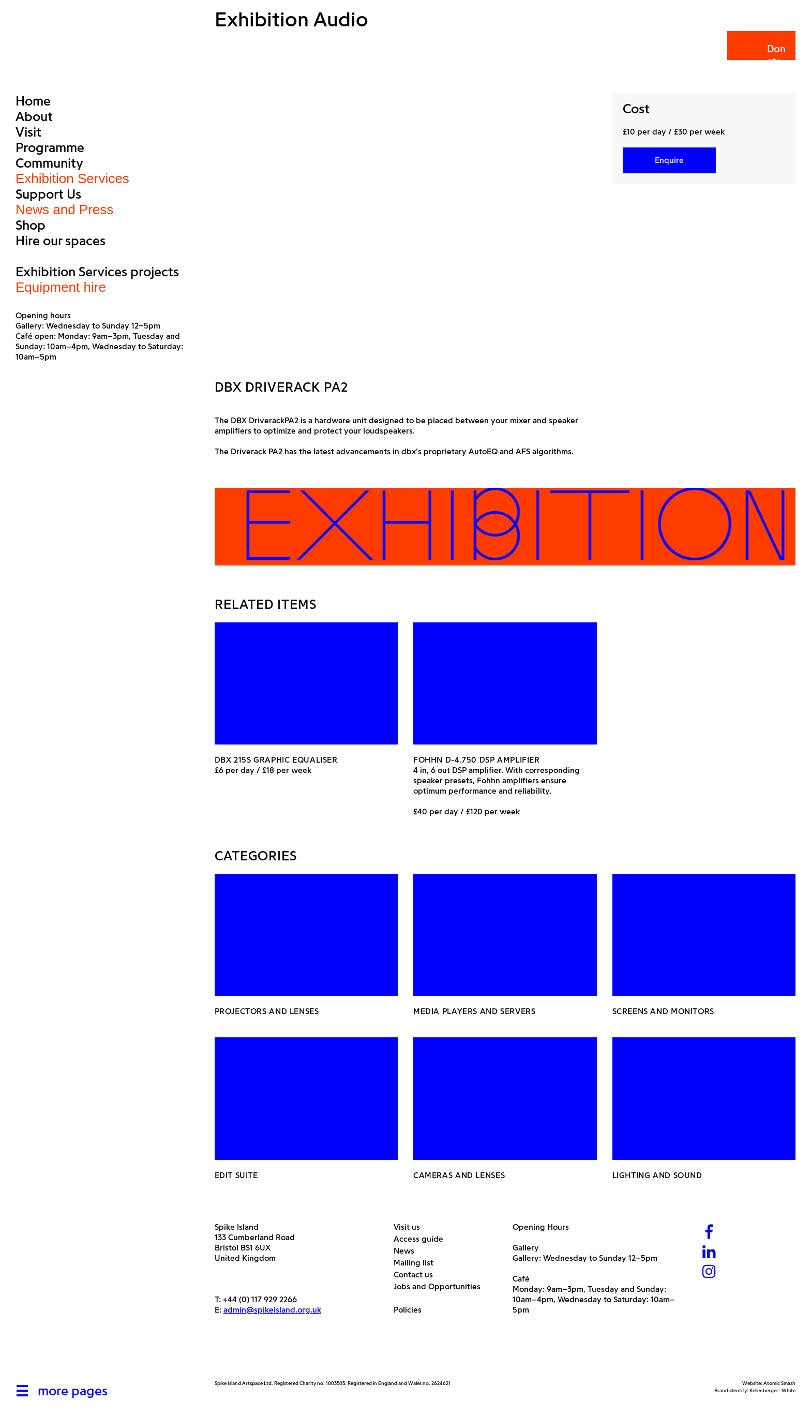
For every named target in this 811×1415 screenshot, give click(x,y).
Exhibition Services (72, 178)
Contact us (417, 1274)
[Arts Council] (240, 1355)
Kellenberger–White (772, 1390)
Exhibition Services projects (97, 271)
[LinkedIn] (709, 1252)
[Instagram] (709, 1272)
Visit (28, 132)
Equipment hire (61, 287)
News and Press (64, 209)
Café (521, 1279)
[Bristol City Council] (317, 1355)
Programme (50, 147)
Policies (411, 1310)
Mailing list (417, 1263)
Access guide (422, 1239)
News (407, 1251)
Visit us (410, 1227)
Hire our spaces (61, 240)
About (34, 116)
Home (33, 101)
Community (49, 163)
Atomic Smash (779, 1383)
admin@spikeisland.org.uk (272, 1310)
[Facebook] (709, 1233)
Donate (760, 55)
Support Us (48, 194)
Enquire (669, 160)
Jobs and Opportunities (440, 1286)
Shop (31, 225)
